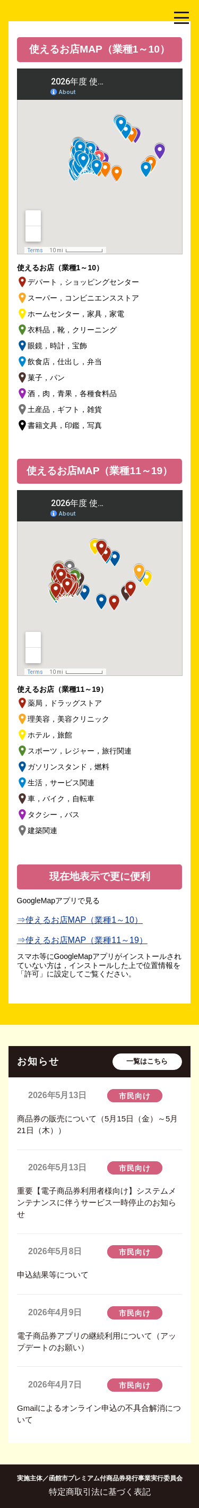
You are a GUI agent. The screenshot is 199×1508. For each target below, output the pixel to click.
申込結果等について (53, 1274)
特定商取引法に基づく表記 (100, 1491)
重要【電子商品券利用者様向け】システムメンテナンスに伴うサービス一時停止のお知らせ (96, 1202)
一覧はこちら (147, 1061)
